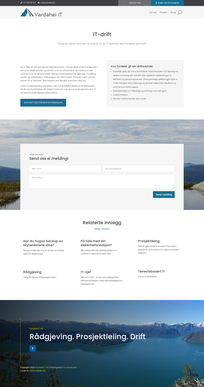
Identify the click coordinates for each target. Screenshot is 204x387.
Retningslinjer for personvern (63, 367)
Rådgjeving (32, 272)
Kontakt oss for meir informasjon (43, 102)
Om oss (152, 12)
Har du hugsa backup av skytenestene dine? (43, 243)
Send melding (164, 194)
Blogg (173, 12)
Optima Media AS (37, 371)
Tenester (105, 229)
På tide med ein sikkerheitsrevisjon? (96, 243)
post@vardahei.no (46, 3)
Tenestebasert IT (151, 271)
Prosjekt (163, 12)
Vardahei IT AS (36, 328)
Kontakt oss (135, 3)
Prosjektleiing (149, 241)
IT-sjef (86, 272)
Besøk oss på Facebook (168, 3)
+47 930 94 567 (28, 3)
